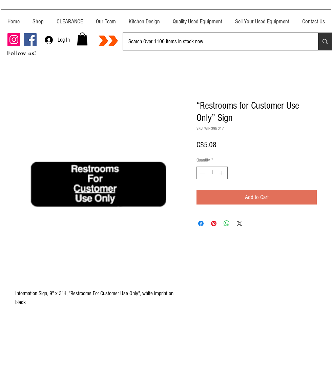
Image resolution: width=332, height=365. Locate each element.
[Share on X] (239, 223)
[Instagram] (13, 39)
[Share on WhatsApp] (227, 223)
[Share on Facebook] (201, 223)
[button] (82, 39)
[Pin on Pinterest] (214, 223)
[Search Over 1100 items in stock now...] (215, 41)
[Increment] (222, 173)
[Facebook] (30, 39)
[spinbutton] (212, 173)
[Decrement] (202, 173)
